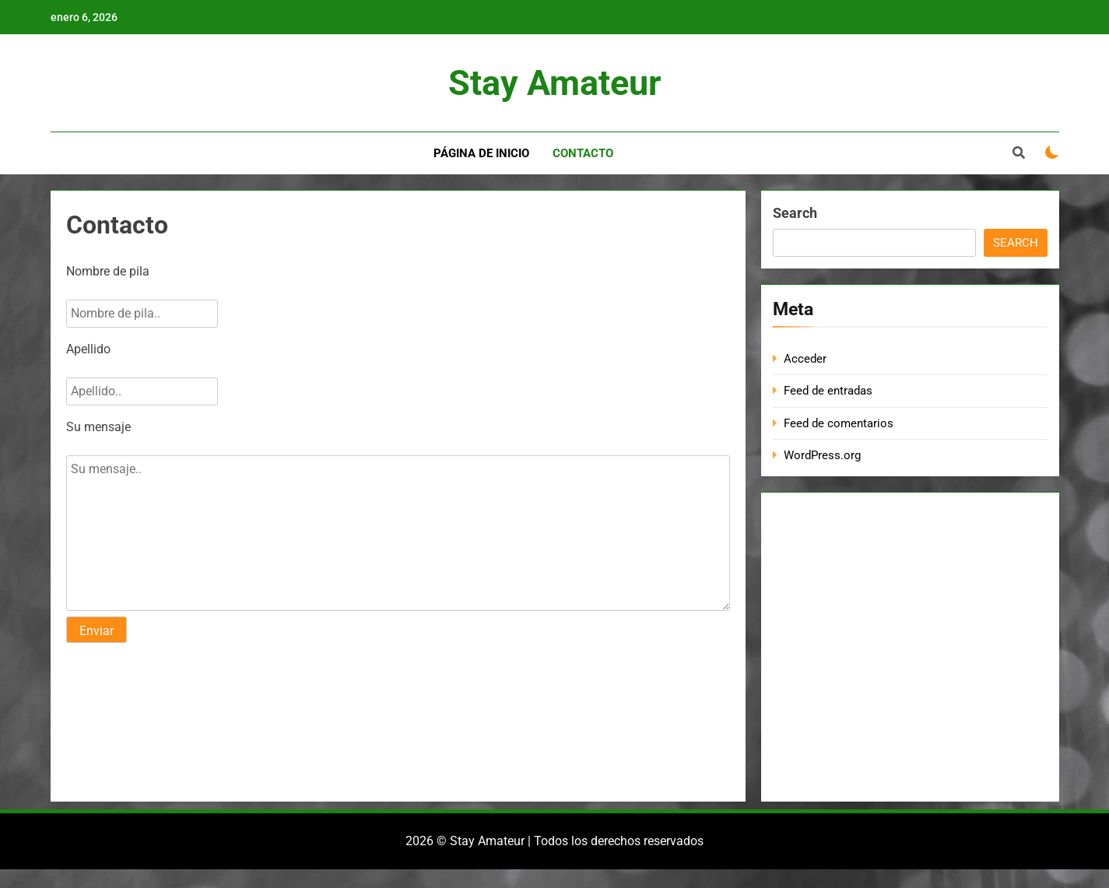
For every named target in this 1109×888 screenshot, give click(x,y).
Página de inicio (481, 153)
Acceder (805, 359)
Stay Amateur (554, 83)
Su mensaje (98, 426)
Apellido (88, 349)
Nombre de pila (107, 271)
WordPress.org (822, 455)
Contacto (583, 153)
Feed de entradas (828, 391)
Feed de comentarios (838, 423)
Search (795, 213)
